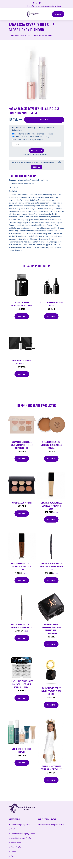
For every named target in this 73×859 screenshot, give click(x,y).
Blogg (13, 856)
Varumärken (24, 180)
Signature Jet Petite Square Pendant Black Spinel (51, 691)
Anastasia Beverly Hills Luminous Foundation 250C (51, 505)
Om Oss (14, 829)
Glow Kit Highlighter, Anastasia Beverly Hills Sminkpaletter (21, 444)
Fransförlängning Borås (20, 824)
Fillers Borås (16, 847)
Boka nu (36, 167)
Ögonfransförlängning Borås (23, 834)
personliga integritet (32, 154)
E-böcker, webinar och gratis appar (28, 139)
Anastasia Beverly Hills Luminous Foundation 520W (21, 566)
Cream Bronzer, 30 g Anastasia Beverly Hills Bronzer (51, 444)
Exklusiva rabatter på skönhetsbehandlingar (32, 136)
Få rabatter (36, 151)
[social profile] (40, 3)
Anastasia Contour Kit (22, 502)
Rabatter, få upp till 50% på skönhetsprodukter (33, 134)
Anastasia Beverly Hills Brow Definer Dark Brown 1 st (51, 566)
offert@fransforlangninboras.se (52, 6)
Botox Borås (16, 843)
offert (58, 14)
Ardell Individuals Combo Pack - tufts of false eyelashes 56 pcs (21, 684)
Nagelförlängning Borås (21, 838)
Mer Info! (44, 120)
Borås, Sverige (34, 6)
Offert (13, 852)
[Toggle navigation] (12, 14)
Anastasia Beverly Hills (39, 180)
